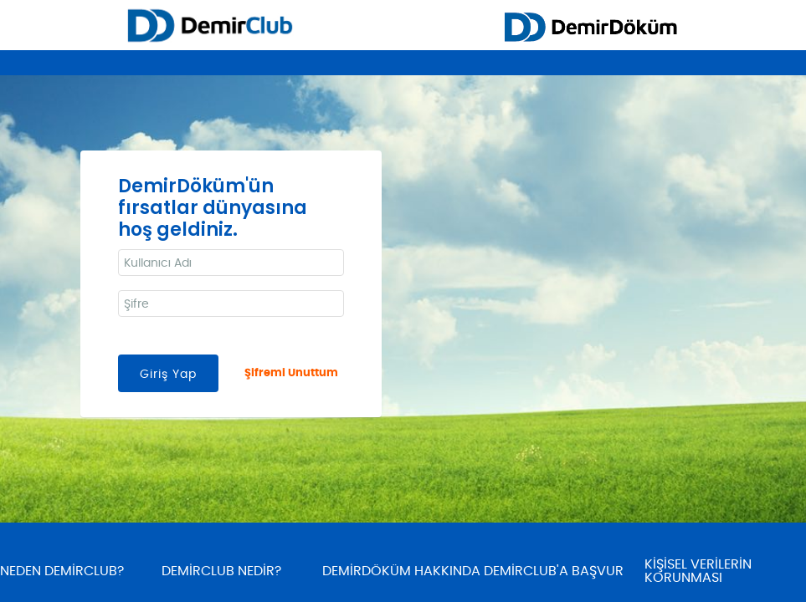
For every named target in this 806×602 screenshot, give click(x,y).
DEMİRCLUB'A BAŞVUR (554, 571)
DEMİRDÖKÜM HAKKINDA (401, 571)
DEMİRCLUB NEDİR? (221, 571)
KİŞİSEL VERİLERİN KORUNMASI (698, 571)
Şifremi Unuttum (291, 373)
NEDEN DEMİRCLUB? (62, 571)
